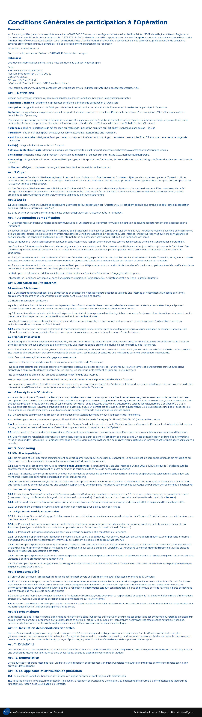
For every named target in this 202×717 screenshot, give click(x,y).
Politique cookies (167, 712)
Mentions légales (185, 712)
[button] (6, 711)
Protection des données (145, 712)
